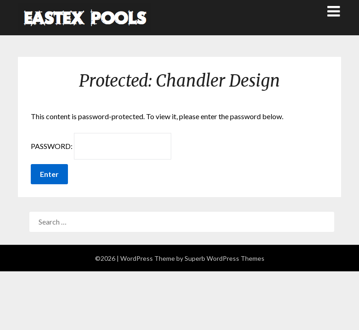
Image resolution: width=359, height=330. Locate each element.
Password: (101, 146)
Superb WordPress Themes (224, 258)
